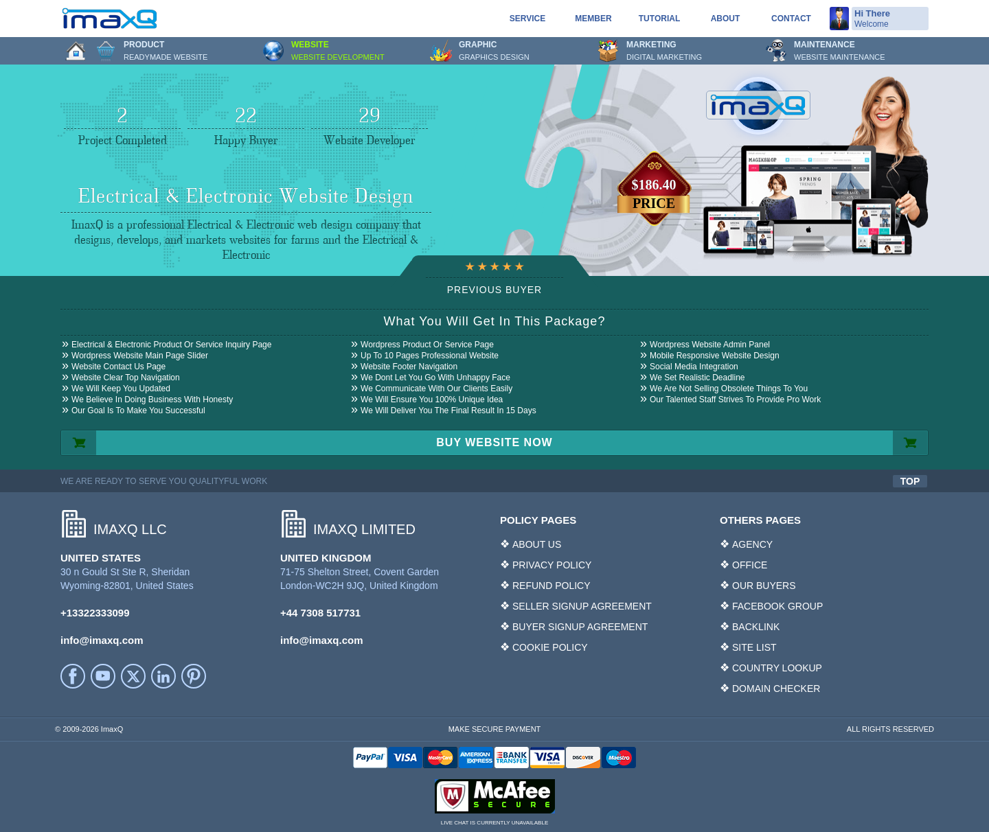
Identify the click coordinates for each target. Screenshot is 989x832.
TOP (910, 481)
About (725, 18)
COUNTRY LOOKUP (777, 667)
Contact (791, 18)
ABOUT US (536, 544)
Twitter (133, 676)
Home (75, 51)
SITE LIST (754, 647)
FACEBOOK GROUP (777, 606)
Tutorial (659, 18)
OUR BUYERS (764, 585)
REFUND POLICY (551, 585)
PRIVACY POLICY (551, 564)
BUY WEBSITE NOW (494, 442)
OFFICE (749, 564)
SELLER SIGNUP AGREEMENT (582, 606)
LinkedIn (163, 676)
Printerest (194, 676)
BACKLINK (756, 626)
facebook (73, 676)
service (527, 18)
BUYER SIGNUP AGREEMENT (580, 626)
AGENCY (752, 544)
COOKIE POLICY (550, 647)
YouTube (103, 676)
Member (593, 18)
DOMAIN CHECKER (776, 688)
